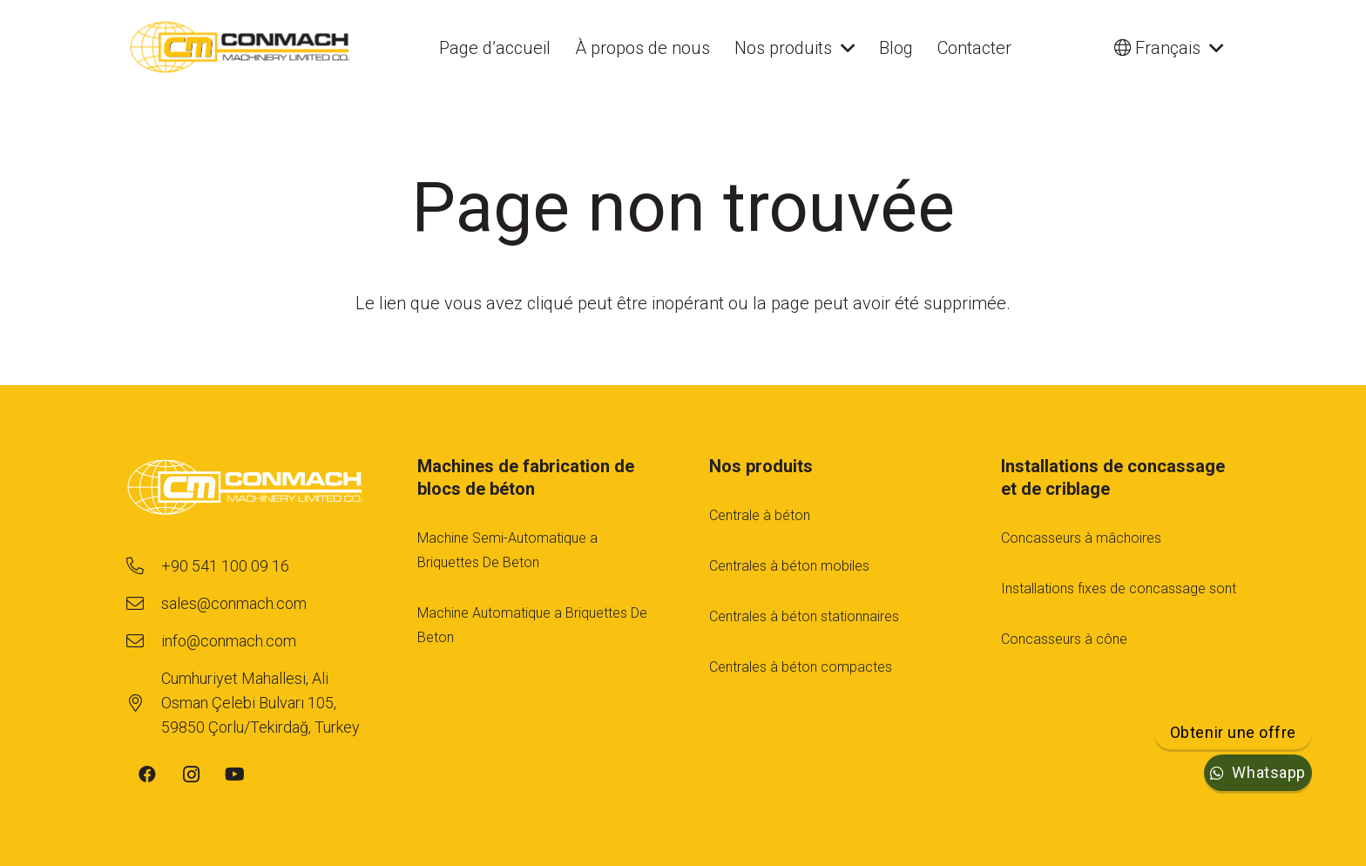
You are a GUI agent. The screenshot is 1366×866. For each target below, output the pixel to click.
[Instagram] (191, 774)
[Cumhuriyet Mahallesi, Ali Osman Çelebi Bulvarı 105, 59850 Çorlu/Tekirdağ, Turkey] (143, 703)
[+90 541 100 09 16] (143, 566)
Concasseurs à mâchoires (1081, 538)
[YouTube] (234, 774)
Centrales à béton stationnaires (804, 616)
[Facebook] (147, 774)
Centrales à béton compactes (800, 667)
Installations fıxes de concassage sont (1118, 588)
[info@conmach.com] (143, 641)
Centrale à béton (759, 515)
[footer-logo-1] (245, 489)
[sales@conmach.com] (143, 604)
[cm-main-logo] (240, 47)
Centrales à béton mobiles (789, 566)
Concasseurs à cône (1064, 639)
